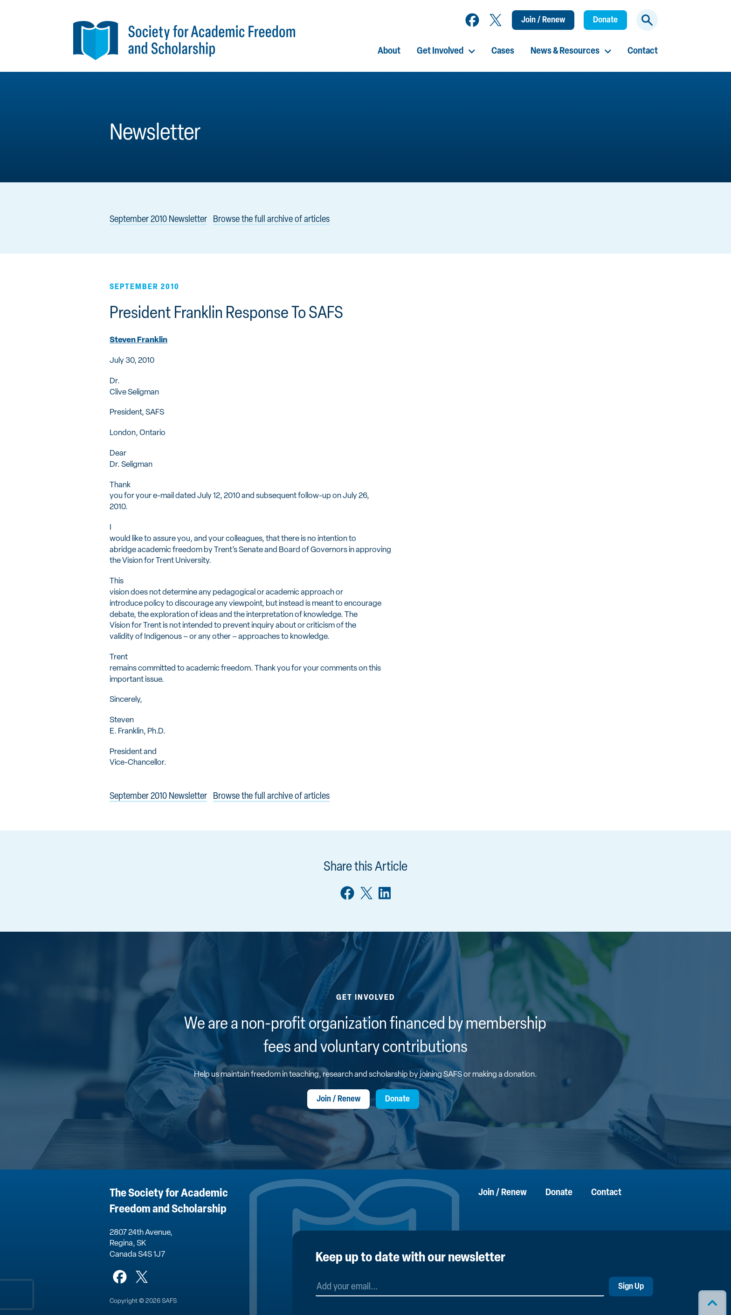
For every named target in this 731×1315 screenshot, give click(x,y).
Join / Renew (543, 20)
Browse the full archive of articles (271, 219)
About (389, 51)
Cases (502, 51)
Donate (605, 20)
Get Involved (440, 51)
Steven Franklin (138, 340)
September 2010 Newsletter (158, 219)
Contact (643, 51)
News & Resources (565, 51)
